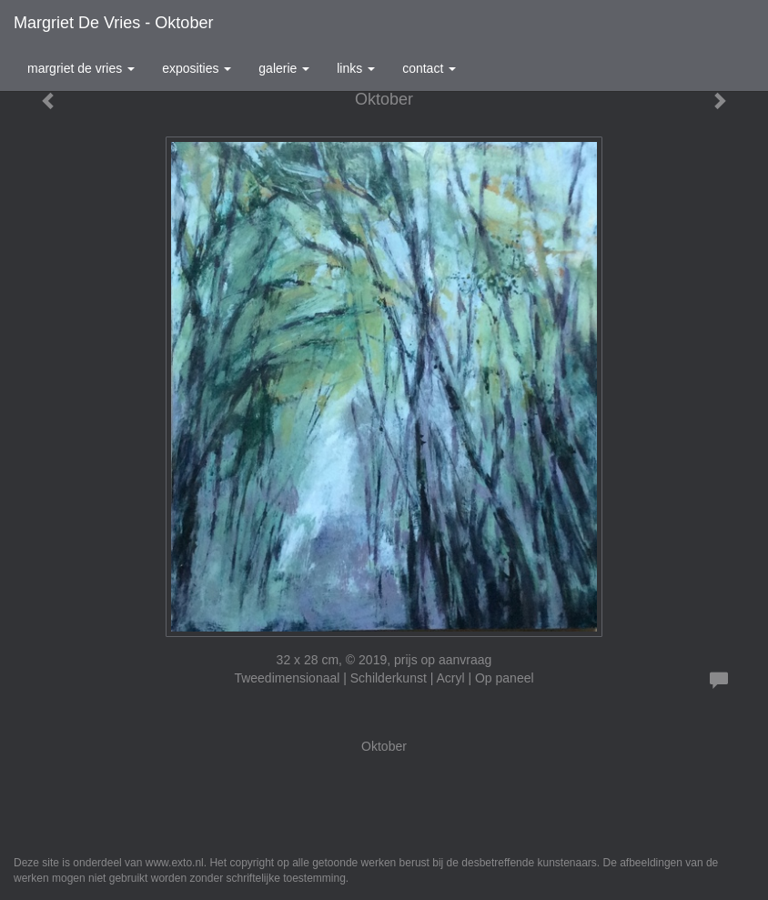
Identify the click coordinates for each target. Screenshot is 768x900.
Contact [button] (429, 68)
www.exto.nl (175, 862)
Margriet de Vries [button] (81, 68)
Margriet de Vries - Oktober (113, 23)
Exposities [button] (196, 68)
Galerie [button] (283, 68)
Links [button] (356, 68)
